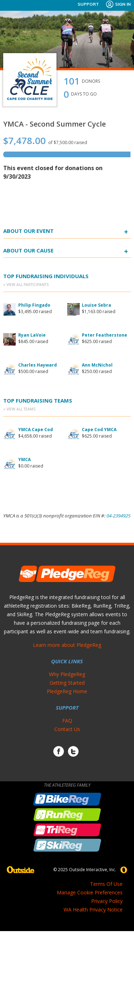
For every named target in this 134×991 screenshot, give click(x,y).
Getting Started (67, 682)
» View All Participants (26, 284)
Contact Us (67, 729)
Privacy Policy (107, 901)
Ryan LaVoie (32, 335)
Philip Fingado (34, 305)
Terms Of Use (106, 883)
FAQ (67, 720)
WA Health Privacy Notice (93, 909)
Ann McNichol (97, 365)
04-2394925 (118, 515)
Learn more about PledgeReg (67, 645)
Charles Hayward (37, 365)
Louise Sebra (96, 305)
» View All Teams (19, 409)
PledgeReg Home (67, 691)
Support (88, 4)
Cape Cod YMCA (99, 429)
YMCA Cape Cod (35, 429)
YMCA (24, 459)
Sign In (118, 4)
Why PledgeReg (67, 674)
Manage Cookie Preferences (90, 892)
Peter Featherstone (104, 335)
